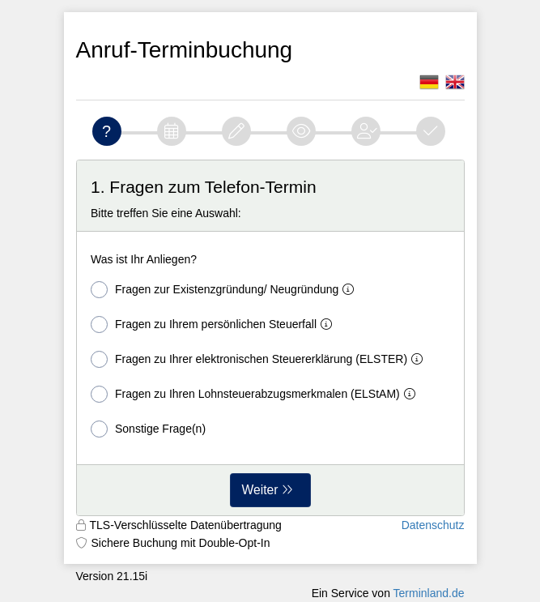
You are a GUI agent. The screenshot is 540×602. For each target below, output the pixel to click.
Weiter (260, 490)
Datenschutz (433, 525)
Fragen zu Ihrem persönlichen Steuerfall (214, 324)
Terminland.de (429, 593)
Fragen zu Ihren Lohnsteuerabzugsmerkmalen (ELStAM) (256, 394)
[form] (270, 338)
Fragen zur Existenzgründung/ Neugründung (225, 289)
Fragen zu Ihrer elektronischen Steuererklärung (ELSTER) (260, 359)
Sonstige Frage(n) (148, 429)
